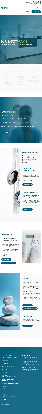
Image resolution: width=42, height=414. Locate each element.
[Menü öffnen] (39, 8)
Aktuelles (31, 126)
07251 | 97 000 (6, 363)
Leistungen (15, 122)
